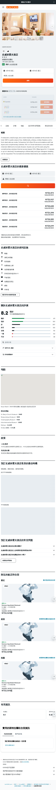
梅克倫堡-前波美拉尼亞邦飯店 (41, 784)
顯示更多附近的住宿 (49, 580)
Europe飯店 (22, 784)
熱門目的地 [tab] (18, 734)
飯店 (15, 784)
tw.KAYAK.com (8, 784)
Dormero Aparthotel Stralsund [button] (11, 605)
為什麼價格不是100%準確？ (29, 774)
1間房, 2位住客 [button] (9, 76)
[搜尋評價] (29, 342)
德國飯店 (29, 784)
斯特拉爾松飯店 (9, 745)
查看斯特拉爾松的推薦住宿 (47, 658)
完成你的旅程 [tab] (8, 734)
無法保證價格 (25, 762)
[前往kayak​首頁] (12, 7)
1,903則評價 (13, 64)
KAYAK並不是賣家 (29, 767)
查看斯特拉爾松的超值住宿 (47, 619)
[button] (54, 2)
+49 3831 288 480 (8, 62)
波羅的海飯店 (17, 786)
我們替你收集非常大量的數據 (29, 771)
